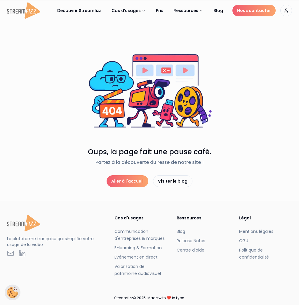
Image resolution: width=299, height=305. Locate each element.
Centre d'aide (190, 250)
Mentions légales (256, 231)
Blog (218, 10)
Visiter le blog (172, 181)
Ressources (188, 10)
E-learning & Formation (138, 248)
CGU (243, 241)
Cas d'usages (128, 10)
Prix (159, 10)
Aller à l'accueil (127, 181)
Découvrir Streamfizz (79, 10)
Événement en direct (136, 257)
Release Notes (191, 241)
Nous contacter (254, 10)
